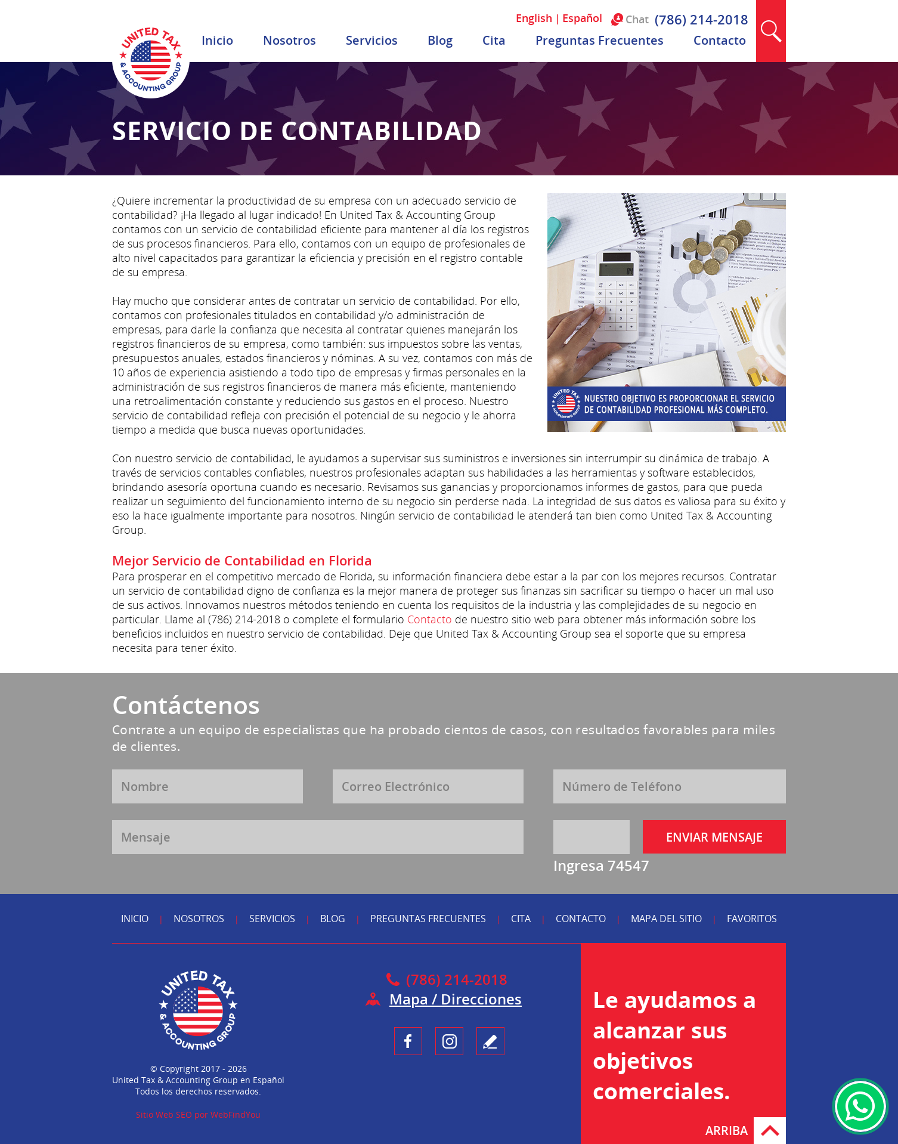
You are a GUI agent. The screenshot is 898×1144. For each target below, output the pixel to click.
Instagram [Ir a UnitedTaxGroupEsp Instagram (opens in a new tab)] (449, 1041)
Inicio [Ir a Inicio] (217, 40)
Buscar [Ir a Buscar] (771, 31)
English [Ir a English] (534, 18)
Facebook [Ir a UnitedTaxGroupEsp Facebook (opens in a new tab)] (408, 1041)
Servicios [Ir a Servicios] (372, 40)
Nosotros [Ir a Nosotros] (289, 40)
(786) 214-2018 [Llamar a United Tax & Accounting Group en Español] (701, 19)
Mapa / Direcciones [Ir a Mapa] (455, 999)
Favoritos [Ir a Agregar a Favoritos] (752, 918)
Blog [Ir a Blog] (440, 40)
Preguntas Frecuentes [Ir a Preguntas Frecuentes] (599, 40)
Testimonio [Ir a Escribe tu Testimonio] (490, 1041)
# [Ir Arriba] (770, 1130)
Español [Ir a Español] (582, 18)
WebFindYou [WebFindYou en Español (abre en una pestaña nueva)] (235, 1114)
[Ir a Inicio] (151, 95)
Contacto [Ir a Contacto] (719, 40)
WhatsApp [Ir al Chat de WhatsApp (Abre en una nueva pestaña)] (860, 1106)
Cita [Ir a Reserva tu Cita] (494, 40)
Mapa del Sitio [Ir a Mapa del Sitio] (666, 918)
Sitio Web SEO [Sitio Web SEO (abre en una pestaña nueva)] (164, 1114)
